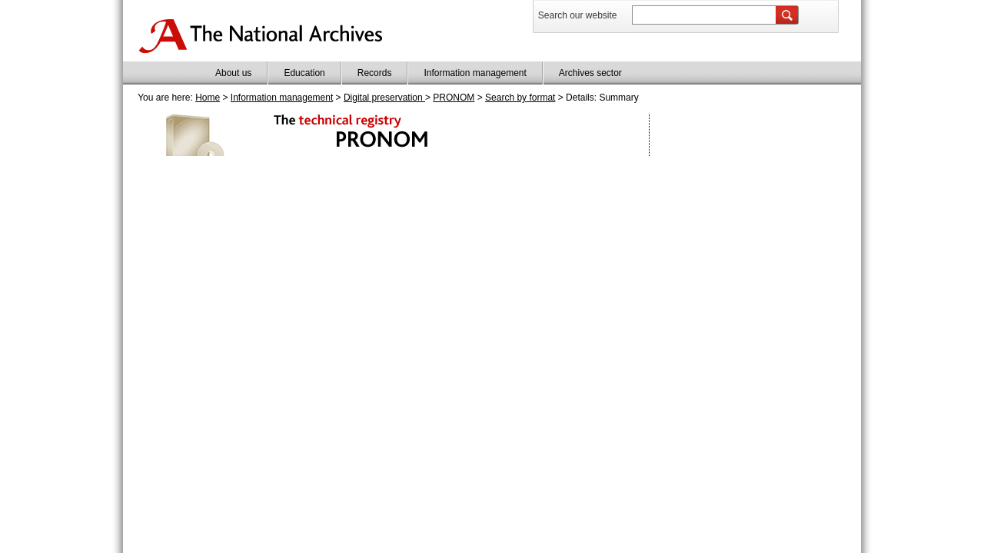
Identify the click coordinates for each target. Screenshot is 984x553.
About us (233, 73)
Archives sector (590, 73)
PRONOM (453, 97)
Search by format (520, 97)
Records (374, 73)
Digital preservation (384, 97)
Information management (475, 73)
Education (304, 73)
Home (207, 97)
